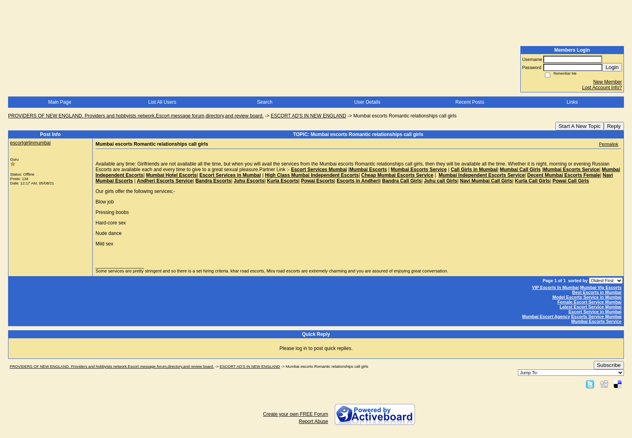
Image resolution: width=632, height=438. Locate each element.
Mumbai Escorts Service (596, 321)
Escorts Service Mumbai (596, 316)
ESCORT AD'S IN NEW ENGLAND (308, 116)
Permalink (608, 144)
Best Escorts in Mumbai (597, 292)
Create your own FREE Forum (295, 414)
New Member (607, 82)
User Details (367, 102)
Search (264, 102)
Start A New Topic (580, 126)
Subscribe (609, 365)
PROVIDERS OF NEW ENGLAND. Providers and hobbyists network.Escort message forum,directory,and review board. (136, 116)
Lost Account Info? (602, 87)
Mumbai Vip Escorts (601, 287)
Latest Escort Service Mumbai (590, 306)
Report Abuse (313, 421)
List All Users (162, 102)
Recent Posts (469, 102)
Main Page (59, 102)
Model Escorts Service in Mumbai (587, 297)
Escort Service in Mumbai (595, 311)
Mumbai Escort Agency (546, 316)
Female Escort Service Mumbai (589, 302)
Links (572, 102)
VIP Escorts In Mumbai (555, 287)
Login (612, 67)
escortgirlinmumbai (30, 143)
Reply (614, 126)
